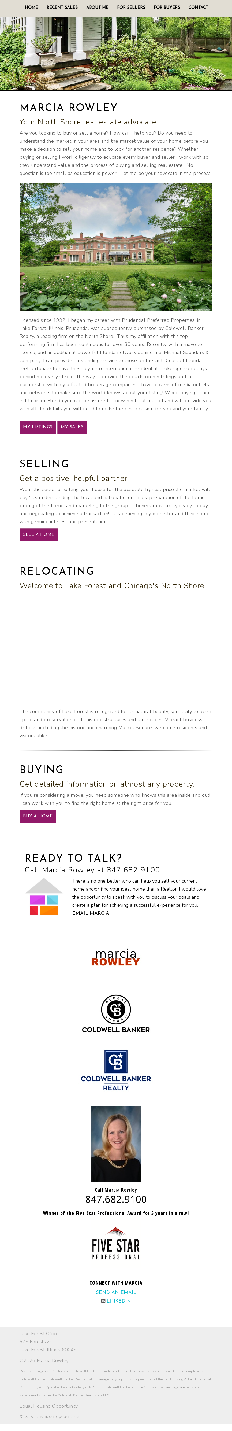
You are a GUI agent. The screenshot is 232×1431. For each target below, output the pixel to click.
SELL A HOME (38, 535)
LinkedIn (119, 1301)
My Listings (38, 427)
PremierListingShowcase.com (52, 1417)
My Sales (72, 427)
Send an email (116, 1292)
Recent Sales (62, 8)
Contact (198, 8)
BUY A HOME (38, 816)
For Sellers (131, 8)
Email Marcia (90, 913)
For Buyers (167, 8)
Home (31, 8)
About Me (97, 8)
